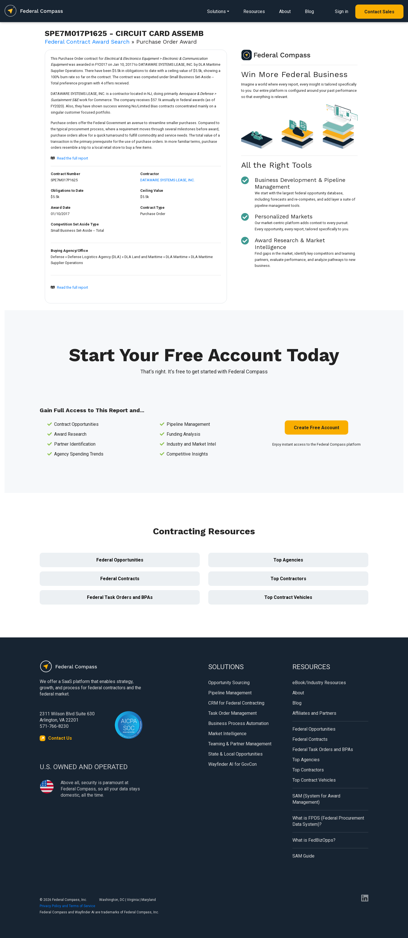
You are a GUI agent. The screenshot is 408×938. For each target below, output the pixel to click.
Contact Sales (379, 11)
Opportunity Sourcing (229, 682)
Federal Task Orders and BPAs (120, 597)
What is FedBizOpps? (313, 840)
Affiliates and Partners (314, 713)
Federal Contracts (119, 578)
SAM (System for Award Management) (316, 799)
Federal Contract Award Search (87, 41)
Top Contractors (288, 578)
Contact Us (60, 738)
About (285, 11)
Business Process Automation (238, 723)
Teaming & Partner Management (239, 743)
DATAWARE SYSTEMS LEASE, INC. (167, 180)
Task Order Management (232, 713)
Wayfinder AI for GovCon (232, 764)
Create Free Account (316, 427)
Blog (309, 11)
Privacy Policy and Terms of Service (67, 906)
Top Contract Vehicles (288, 597)
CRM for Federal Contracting (236, 703)
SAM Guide (303, 856)
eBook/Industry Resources (319, 682)
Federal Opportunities (119, 560)
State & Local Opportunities (235, 754)
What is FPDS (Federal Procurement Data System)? (328, 821)
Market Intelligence (227, 733)
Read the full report (72, 158)
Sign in (341, 11)
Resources (254, 11)
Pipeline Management (230, 692)
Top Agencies (288, 560)
